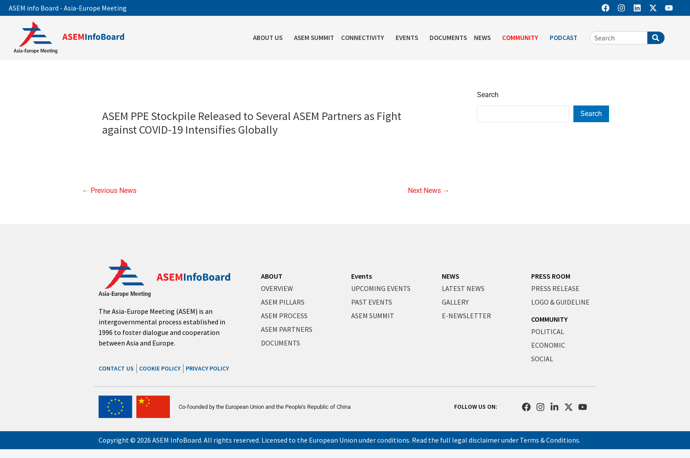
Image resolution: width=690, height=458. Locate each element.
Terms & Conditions (549, 440)
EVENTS (409, 37)
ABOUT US (270, 37)
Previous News (109, 190)
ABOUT (272, 276)
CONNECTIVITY (365, 37)
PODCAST (566, 37)
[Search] (655, 38)
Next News (429, 190)
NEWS (484, 37)
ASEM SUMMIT (314, 37)
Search (488, 95)
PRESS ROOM (550, 276)
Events (361, 276)
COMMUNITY (522, 37)
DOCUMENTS (448, 37)
